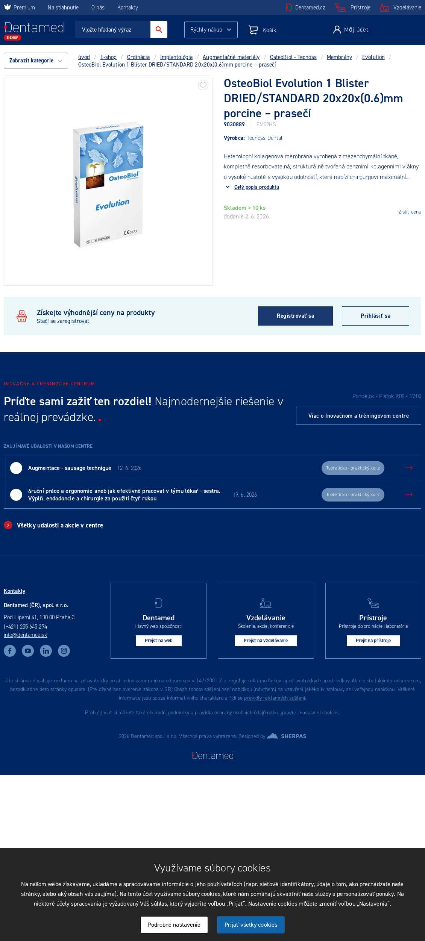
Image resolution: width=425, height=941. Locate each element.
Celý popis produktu (256, 187)
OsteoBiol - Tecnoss (293, 57)
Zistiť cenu (410, 211)
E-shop (108, 57)
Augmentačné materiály (231, 57)
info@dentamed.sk (25, 635)
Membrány (339, 57)
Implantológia (176, 57)
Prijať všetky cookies (251, 925)
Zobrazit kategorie (35, 60)
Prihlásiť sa (375, 316)
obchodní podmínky (168, 712)
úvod (84, 57)
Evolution (373, 57)
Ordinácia (138, 57)
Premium (19, 7)
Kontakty (127, 7)
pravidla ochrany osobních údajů (230, 712)
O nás (98, 7)
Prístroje (360, 7)
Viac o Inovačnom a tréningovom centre (358, 416)
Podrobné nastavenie (173, 925)
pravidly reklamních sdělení (274, 698)
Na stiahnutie (64, 7)
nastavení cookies (319, 712)
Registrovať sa (295, 316)
